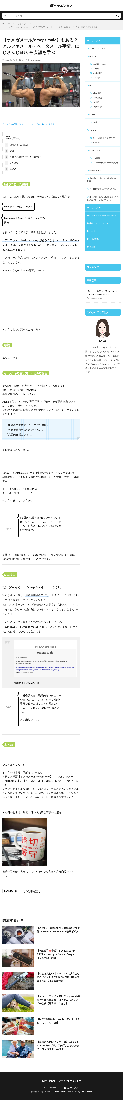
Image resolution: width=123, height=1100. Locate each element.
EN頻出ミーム (96, 187)
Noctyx (93, 89)
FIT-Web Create (57, 1091)
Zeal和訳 (97, 170)
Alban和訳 (98, 97)
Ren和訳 (97, 129)
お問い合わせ (48, 1080)
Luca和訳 (97, 80)
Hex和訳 (97, 153)
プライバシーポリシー (70, 1080)
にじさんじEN (22, 23)
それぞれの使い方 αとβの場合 (23, 157)
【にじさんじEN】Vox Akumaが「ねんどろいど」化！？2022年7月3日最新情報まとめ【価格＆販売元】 (58, 977)
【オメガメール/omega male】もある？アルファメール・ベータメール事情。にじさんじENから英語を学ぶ (51, 27)
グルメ (92, 262)
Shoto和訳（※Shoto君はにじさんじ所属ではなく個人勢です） (102, 222)
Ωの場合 (11, 163)
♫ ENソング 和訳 (98, 49)
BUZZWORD (31, 682)
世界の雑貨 (95, 270)
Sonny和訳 (98, 102)
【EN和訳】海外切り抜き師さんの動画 (102, 197)
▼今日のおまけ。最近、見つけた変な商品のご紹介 (31, 812)
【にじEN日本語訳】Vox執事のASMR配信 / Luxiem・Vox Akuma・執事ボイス (58, 931)
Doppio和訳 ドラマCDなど (103, 147)
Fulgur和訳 (98, 112)
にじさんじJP (96, 233)
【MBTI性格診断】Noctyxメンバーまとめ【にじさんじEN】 (57, 1021)
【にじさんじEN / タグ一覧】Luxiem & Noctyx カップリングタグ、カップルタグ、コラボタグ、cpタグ (58, 1045)
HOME (8, 23)
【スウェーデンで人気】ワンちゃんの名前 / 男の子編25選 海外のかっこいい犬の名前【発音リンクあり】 (57, 1000)
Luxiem (38, 60)
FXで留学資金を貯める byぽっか (102, 244)
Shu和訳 (97, 70)
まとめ (10, 169)
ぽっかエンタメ (61, 5)
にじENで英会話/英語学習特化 (102, 209)
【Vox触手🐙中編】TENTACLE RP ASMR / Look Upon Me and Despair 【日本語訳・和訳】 (57, 954)
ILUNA (92, 120)
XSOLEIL (93, 137)
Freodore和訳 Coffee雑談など (104, 177)
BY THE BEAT (96, 162)
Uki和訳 (96, 107)
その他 (92, 278)
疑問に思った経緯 (16, 145)
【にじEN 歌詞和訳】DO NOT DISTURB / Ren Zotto (102, 325)
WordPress (87, 1091)
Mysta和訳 (98, 75)
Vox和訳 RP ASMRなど (104, 65)
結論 (9, 151)
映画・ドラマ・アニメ (100, 253)
